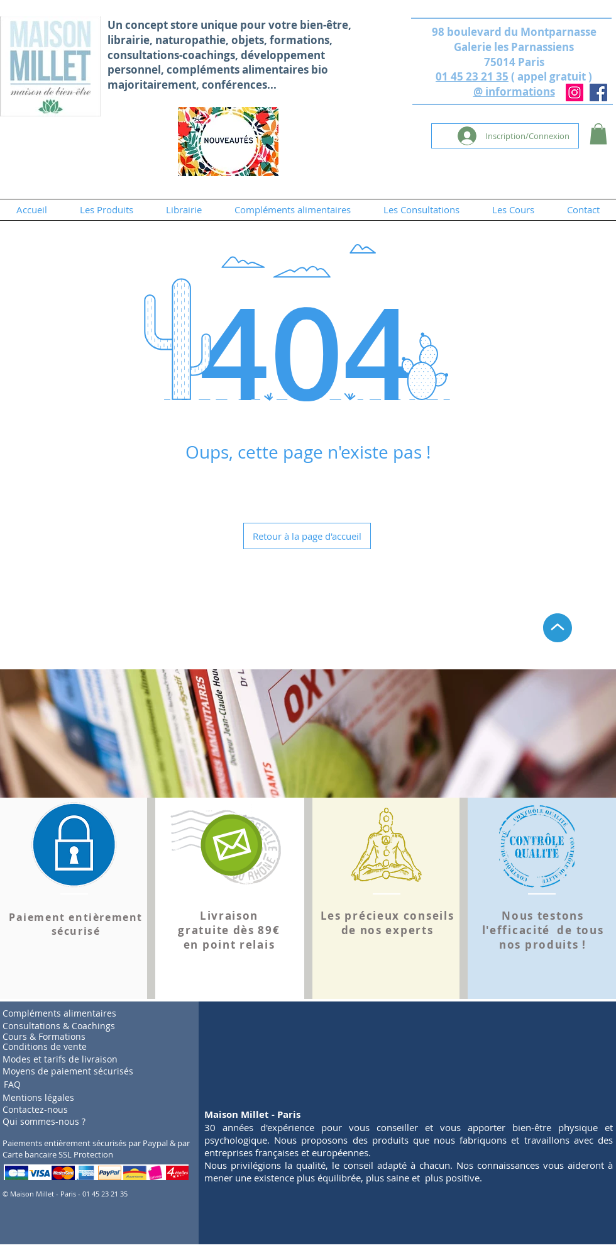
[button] (598, 133)
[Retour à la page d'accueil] (307, 536)
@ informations (514, 91)
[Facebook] (598, 92)
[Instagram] (574, 92)
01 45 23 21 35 (472, 76)
